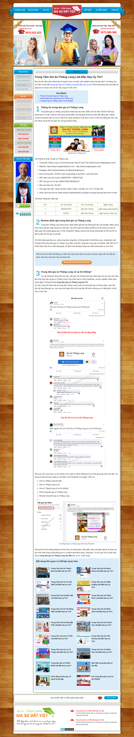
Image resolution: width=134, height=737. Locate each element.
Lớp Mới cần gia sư (23, 105)
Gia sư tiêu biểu (22, 89)
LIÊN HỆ (115, 10)
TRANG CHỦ (20, 10)
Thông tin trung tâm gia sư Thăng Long (54, 96)
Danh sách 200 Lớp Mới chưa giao (76, 262)
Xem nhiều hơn (24, 206)
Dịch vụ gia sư (22, 85)
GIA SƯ (46, 10)
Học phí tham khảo (23, 80)
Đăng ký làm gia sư (23, 101)
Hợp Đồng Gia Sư (23, 113)
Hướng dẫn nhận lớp (24, 109)
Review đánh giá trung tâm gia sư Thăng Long (56, 98)
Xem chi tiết (111, 698)
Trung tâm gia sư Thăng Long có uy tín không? (56, 101)
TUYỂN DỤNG (101, 10)
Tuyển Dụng (21, 118)
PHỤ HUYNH (33, 10)
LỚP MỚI (87, 10)
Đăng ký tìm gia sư (23, 76)
